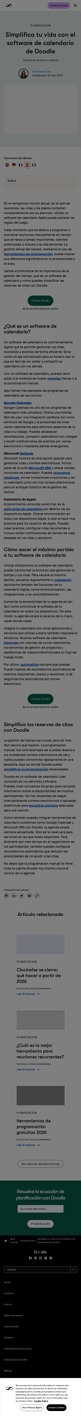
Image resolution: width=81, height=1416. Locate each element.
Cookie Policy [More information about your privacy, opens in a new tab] (41, 1408)
